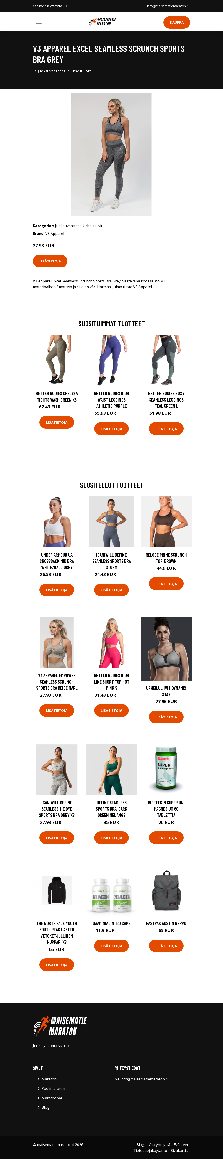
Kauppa (177, 22)
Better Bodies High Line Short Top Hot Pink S (111, 681)
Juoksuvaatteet (52, 71)
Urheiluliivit (81, 71)
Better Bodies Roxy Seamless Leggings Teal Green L (166, 399)
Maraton (49, 1079)
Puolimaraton (53, 1088)
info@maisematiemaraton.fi (167, 6)
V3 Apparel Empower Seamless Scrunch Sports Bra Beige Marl (57, 681)
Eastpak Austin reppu (166, 923)
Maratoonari (52, 1098)
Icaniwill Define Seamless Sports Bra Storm (111, 561)
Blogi (45, 1107)
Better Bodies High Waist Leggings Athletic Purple (111, 399)
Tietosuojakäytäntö (150, 1150)
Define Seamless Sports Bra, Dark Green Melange (111, 809)
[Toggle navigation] (39, 22)
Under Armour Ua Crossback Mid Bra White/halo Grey (57, 561)
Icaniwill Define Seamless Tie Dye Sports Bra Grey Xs (57, 809)
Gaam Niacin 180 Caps (111, 923)
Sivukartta (179, 1150)
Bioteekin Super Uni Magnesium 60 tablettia (166, 809)
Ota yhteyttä (159, 1144)
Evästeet (181, 1144)
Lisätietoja (50, 261)
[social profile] (67, 6)
